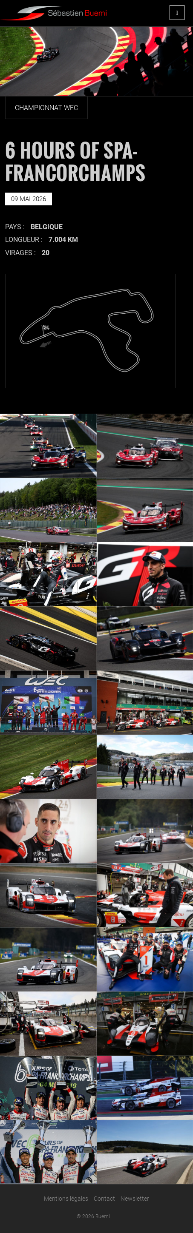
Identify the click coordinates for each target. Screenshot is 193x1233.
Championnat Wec (46, 108)
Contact (104, 1198)
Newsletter (135, 1198)
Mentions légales (66, 1198)
